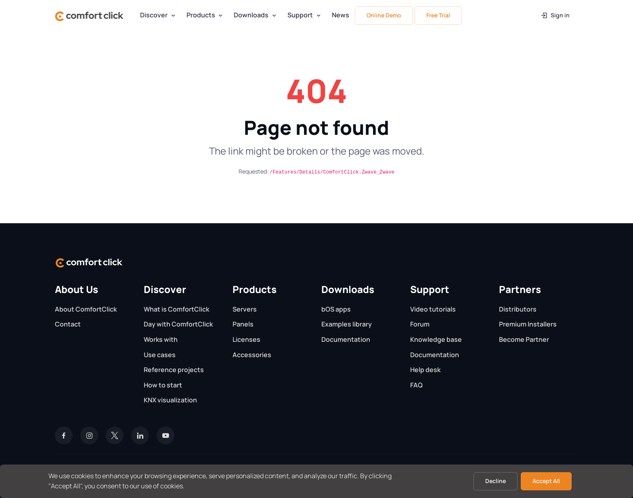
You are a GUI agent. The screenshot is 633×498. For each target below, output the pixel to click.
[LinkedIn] (140, 435)
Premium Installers (528, 324)
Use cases (160, 354)
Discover (154, 14)
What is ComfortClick (176, 309)
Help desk (425, 369)
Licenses (246, 339)
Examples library (346, 324)
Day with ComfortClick (178, 324)
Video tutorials (433, 309)
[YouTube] (165, 435)
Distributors (518, 309)
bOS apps (336, 309)
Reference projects (174, 369)
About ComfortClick (86, 309)
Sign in (555, 15)
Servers (245, 309)
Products (201, 14)
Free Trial (438, 15)
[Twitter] (115, 435)
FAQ (416, 385)
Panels (243, 324)
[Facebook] (64, 435)
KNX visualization (170, 399)
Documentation (345, 339)
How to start (163, 385)
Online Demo (384, 15)
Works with (161, 339)
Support (300, 14)
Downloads (251, 14)
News (340, 14)
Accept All (546, 481)
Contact (68, 324)
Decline (495, 481)
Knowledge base (436, 339)
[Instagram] (89, 435)
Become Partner (524, 339)
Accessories (252, 354)
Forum (420, 324)
